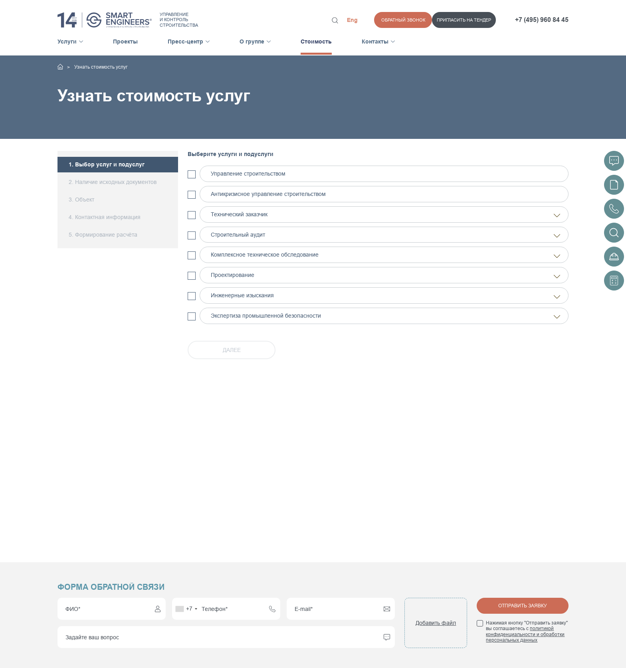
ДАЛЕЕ (232, 350)
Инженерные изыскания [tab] (386, 295)
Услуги (67, 41)
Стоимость (316, 41)
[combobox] (186, 608)
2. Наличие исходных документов (112, 182)
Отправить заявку (522, 606)
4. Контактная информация (105, 217)
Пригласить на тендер (406, 20)
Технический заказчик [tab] (386, 214)
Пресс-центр (185, 41)
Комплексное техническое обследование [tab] (386, 255)
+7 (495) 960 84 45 (542, 19)
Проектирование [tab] (386, 275)
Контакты (375, 41)
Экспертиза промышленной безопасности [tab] (386, 316)
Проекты (125, 41)
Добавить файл (436, 623)
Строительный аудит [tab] (386, 235)
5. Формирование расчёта (103, 234)
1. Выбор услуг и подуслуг (107, 165)
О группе (252, 41)
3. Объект (81, 199)
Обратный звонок (474, 20)
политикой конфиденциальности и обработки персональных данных (525, 634)
